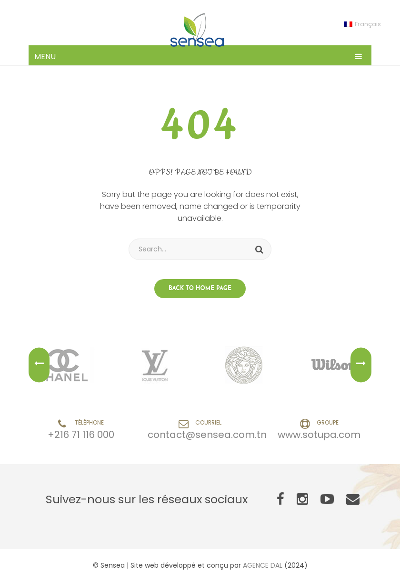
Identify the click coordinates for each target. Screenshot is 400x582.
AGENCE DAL (262, 565)
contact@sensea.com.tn (207, 434)
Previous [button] (39, 365)
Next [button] (360, 365)
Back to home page (200, 288)
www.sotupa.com (319, 434)
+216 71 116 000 (81, 434)
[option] (66, 365)
